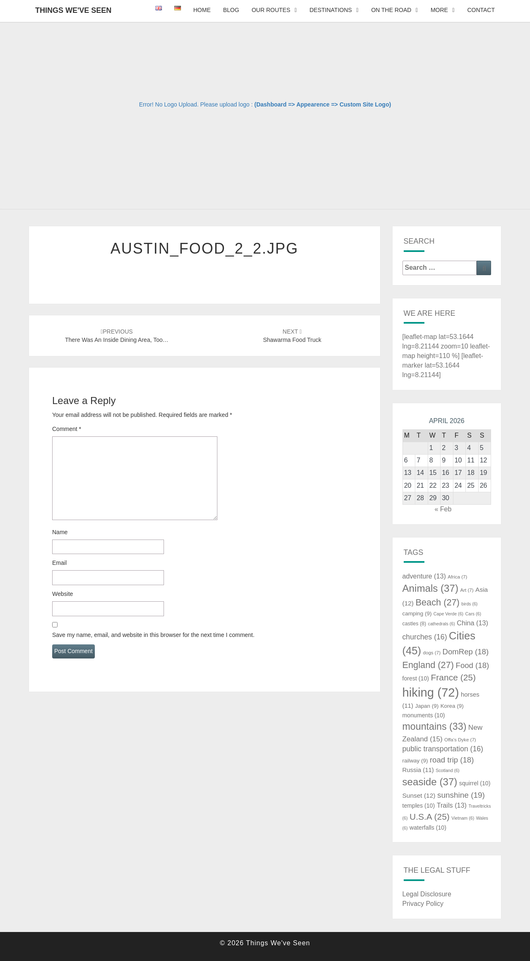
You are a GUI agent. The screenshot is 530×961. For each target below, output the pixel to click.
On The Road (391, 10)
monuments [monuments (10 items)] (423, 715)
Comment (66, 429)
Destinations (330, 10)
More (439, 10)
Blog (231, 10)
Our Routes (271, 10)
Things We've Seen (73, 10)
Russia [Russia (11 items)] (418, 770)
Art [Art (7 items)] (466, 590)
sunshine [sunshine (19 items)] (461, 795)
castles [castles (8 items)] (414, 624)
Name (59, 532)
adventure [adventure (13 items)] (424, 576)
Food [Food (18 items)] (472, 665)
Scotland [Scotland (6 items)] (447, 770)
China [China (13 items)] (472, 623)
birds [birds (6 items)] (469, 603)
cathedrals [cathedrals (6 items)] (441, 623)
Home (202, 10)
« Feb (442, 509)
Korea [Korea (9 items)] (452, 706)
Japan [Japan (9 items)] (426, 706)
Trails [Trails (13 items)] (452, 805)
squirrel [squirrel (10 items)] (475, 783)
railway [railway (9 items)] (415, 761)
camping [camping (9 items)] (417, 613)
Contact (481, 10)
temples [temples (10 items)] (418, 805)
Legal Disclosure (426, 894)
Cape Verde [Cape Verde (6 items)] (448, 613)
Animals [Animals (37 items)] (430, 588)
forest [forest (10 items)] (415, 678)
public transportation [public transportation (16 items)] (443, 749)
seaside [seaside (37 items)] (430, 781)
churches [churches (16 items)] (424, 637)
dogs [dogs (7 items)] (432, 652)
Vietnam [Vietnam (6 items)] (462, 818)
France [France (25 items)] (453, 677)
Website (62, 594)
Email (59, 562)
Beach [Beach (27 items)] (437, 602)
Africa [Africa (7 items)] (457, 576)
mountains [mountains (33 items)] (434, 726)
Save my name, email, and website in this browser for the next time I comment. (153, 635)
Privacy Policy (423, 903)
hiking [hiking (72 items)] (430, 692)
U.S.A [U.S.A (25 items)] (430, 816)
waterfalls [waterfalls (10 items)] (428, 827)
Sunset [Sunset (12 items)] (419, 795)
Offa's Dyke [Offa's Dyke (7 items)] (460, 739)
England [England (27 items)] (428, 665)
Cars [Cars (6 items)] (473, 613)
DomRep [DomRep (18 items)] (465, 651)
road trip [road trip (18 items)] (452, 759)
